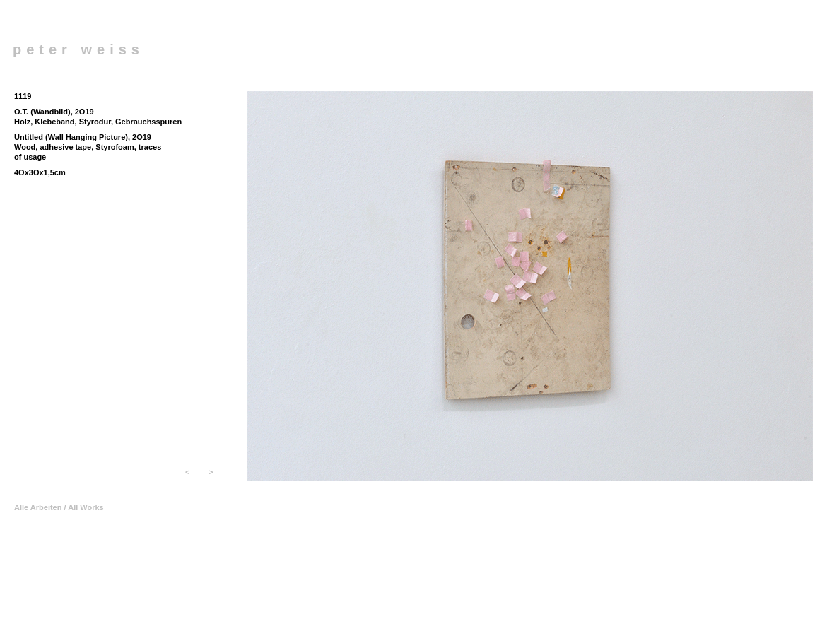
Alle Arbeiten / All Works (59, 507)
